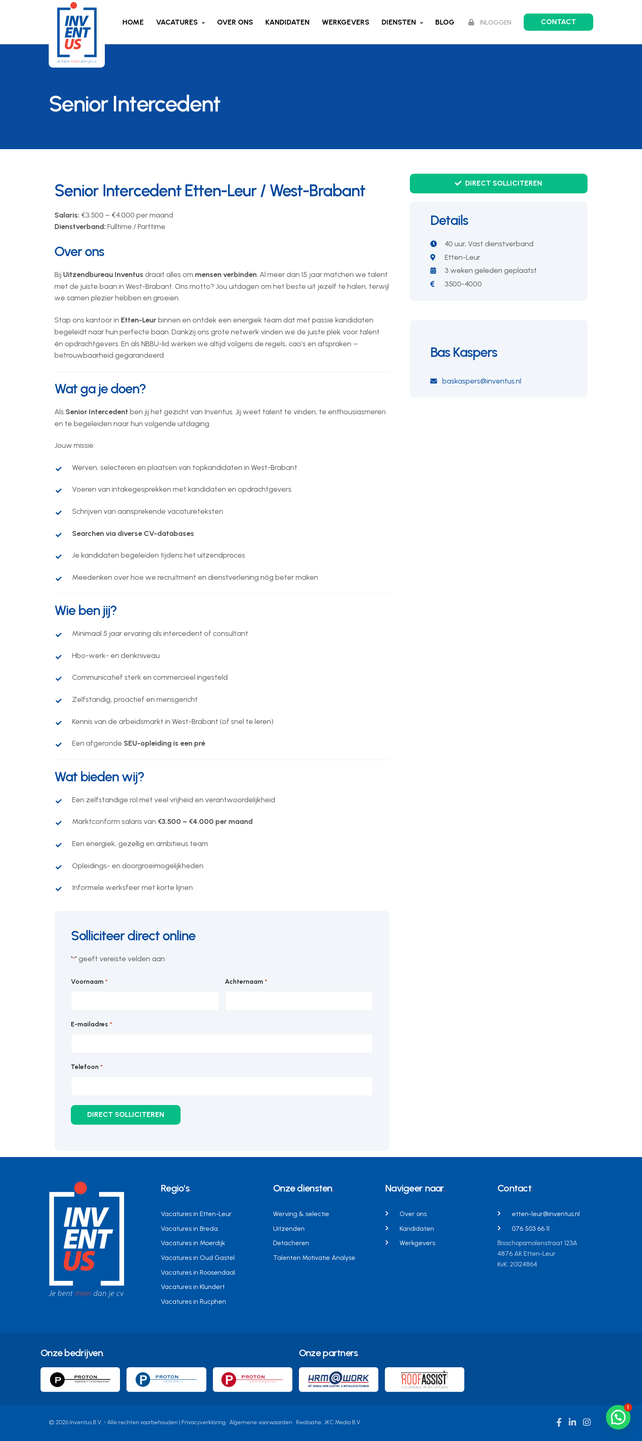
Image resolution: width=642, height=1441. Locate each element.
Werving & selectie (301, 1214)
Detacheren (291, 1243)
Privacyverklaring (203, 1422)
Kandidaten (287, 22)
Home (133, 22)
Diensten (399, 22)
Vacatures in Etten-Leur (196, 1214)
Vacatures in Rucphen (193, 1301)
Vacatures (177, 22)
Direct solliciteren (498, 183)
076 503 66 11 (530, 1228)
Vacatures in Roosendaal (198, 1272)
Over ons (235, 22)
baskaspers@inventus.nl (475, 381)
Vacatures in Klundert (193, 1287)
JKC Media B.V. (343, 1422)
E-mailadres (91, 1024)
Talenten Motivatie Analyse (314, 1258)
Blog (444, 22)
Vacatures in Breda (189, 1228)
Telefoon (86, 1067)
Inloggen (489, 22)
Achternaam (246, 982)
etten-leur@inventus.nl (546, 1214)
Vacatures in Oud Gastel (198, 1258)
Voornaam (89, 982)
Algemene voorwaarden (260, 1422)
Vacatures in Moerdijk (193, 1243)
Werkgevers (345, 22)
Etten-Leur (462, 257)
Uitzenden (289, 1228)
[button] (618, 1417)
